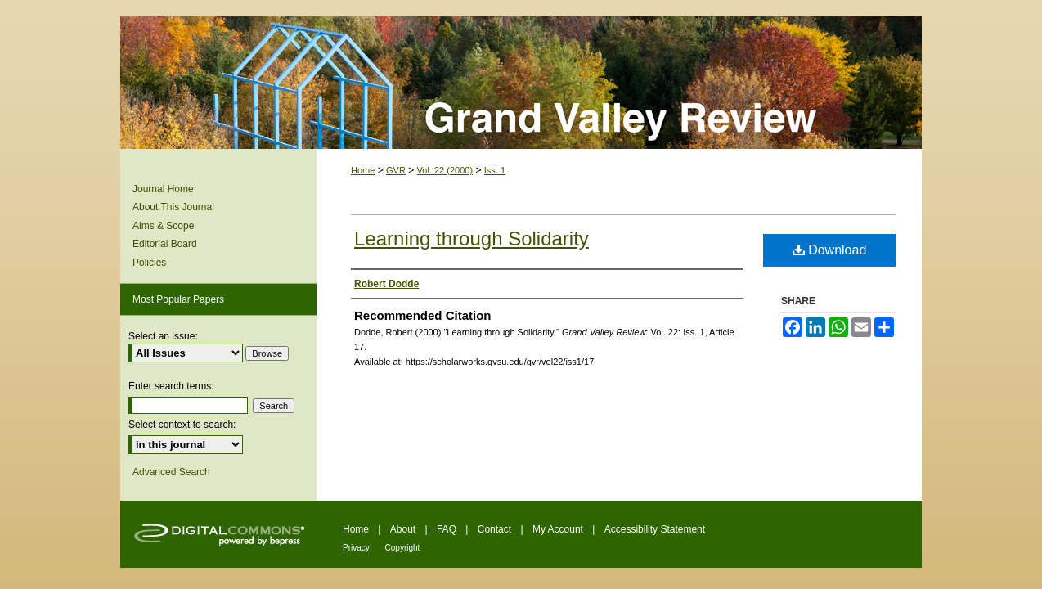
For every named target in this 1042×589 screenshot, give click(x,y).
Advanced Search (171, 472)
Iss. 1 (494, 170)
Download (830, 250)
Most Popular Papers (178, 299)
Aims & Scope (163, 226)
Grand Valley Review (521, 82)
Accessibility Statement (654, 529)
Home (363, 170)
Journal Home (163, 189)
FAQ (448, 529)
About (404, 529)
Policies (149, 262)
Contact (496, 529)
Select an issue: (163, 336)
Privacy (357, 547)
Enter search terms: (171, 386)
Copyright (402, 547)
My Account (559, 529)
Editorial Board (164, 244)
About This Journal (173, 207)
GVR (396, 170)
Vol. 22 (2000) (445, 170)
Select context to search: (182, 424)
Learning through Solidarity (471, 238)
